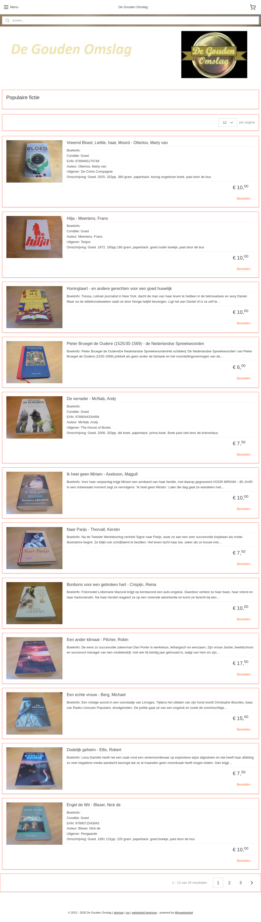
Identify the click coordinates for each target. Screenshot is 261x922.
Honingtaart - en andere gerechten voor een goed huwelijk (119, 288)
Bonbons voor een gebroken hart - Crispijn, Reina (111, 584)
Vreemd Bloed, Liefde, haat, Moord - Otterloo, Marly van (117, 142)
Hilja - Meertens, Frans (87, 218)
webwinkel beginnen (144, 912)
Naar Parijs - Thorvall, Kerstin (93, 529)
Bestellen (243, 198)
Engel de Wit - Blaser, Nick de (94, 805)
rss (128, 912)
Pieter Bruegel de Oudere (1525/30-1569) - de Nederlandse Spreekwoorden (135, 343)
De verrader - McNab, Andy (91, 398)
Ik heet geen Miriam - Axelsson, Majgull (102, 474)
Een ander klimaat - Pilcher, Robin (97, 639)
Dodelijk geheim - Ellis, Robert (94, 750)
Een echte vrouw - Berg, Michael (96, 695)
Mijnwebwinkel (184, 912)
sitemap (119, 912)
